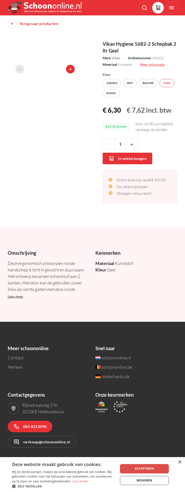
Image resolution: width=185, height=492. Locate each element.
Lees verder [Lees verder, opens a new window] (80, 481)
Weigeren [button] (144, 480)
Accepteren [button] (144, 468)
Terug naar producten (38, 24)
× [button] (179, 462)
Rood (111, 93)
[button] (63, 486)
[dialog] (92, 474)
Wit (130, 83)
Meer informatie (152, 64)
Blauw (148, 83)
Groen (111, 83)
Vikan (116, 58)
